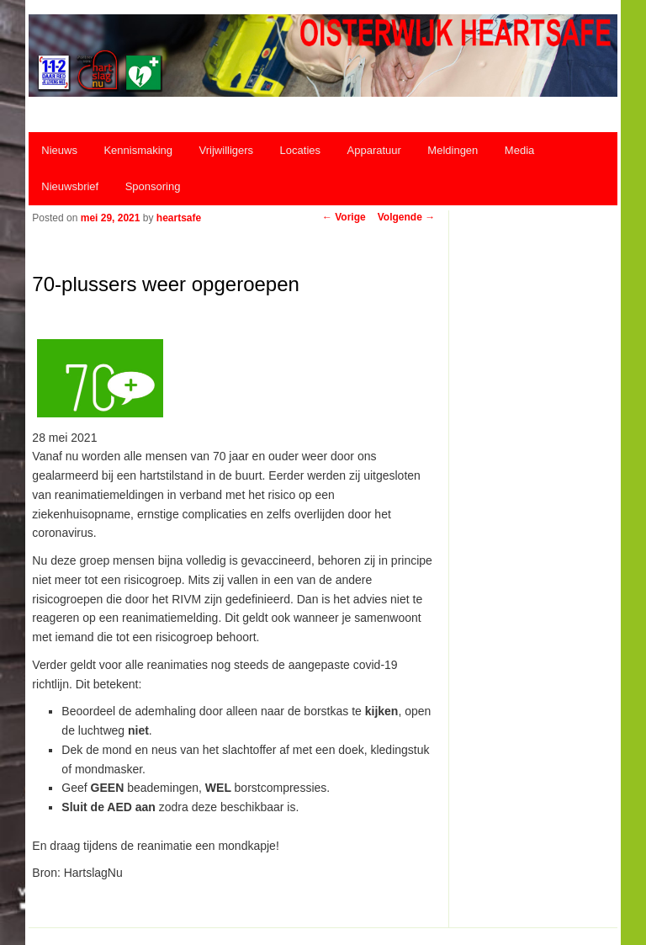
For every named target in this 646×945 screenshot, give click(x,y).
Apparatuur (374, 150)
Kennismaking (137, 150)
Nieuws (59, 150)
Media (519, 150)
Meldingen (452, 150)
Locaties (300, 150)
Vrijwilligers (226, 150)
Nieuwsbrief (69, 186)
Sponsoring (153, 186)
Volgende (406, 217)
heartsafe (178, 218)
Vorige (344, 217)
